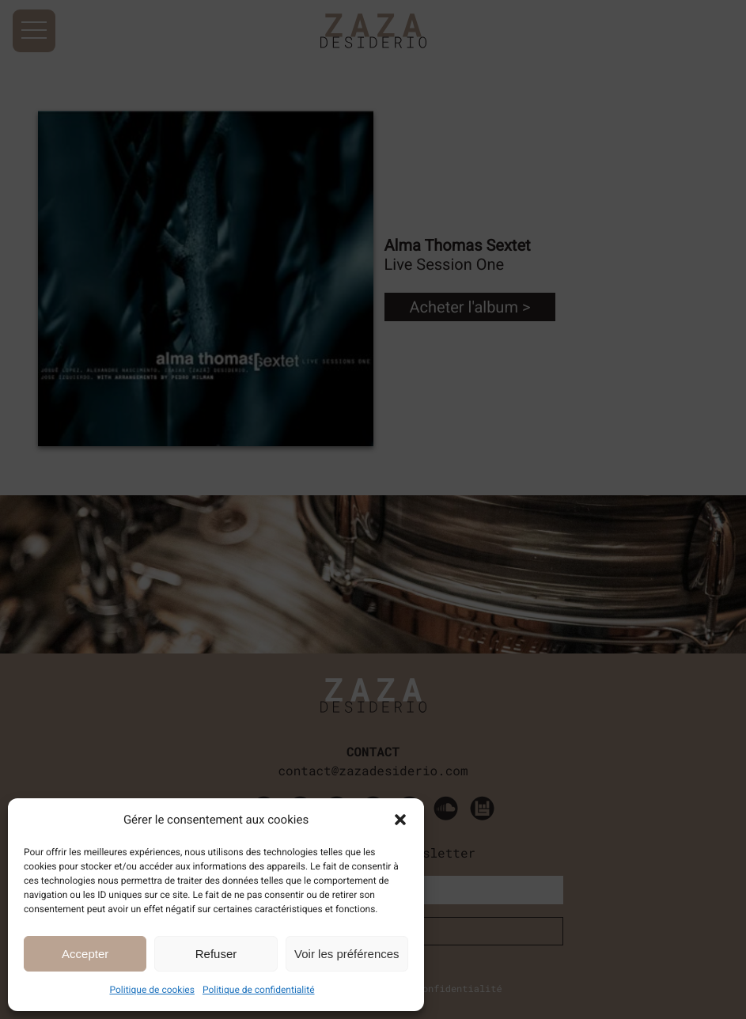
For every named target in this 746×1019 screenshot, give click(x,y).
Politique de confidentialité (259, 989)
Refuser (216, 953)
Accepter (85, 953)
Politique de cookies (152, 989)
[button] (400, 820)
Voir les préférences (347, 953)
